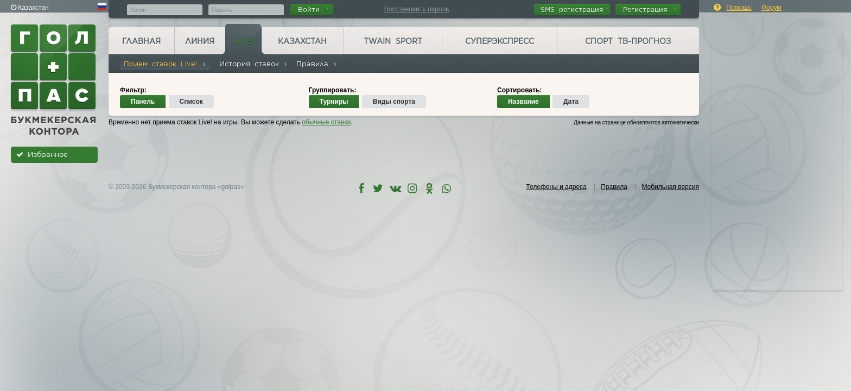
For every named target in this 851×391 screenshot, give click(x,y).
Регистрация (649, 9)
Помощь (738, 7)
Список (191, 101)
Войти (313, 9)
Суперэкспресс (499, 41)
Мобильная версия (670, 187)
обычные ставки (326, 122)
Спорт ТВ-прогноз (628, 41)
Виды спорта (394, 101)
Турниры (334, 101)
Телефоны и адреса (556, 187)
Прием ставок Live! (165, 64)
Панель (143, 101)
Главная (141, 41)
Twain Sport (393, 41)
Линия (199, 41)
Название (523, 101)
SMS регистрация (574, 9)
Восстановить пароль (416, 9)
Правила (317, 64)
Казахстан (302, 41)
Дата (571, 101)
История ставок (253, 64)
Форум (771, 7)
